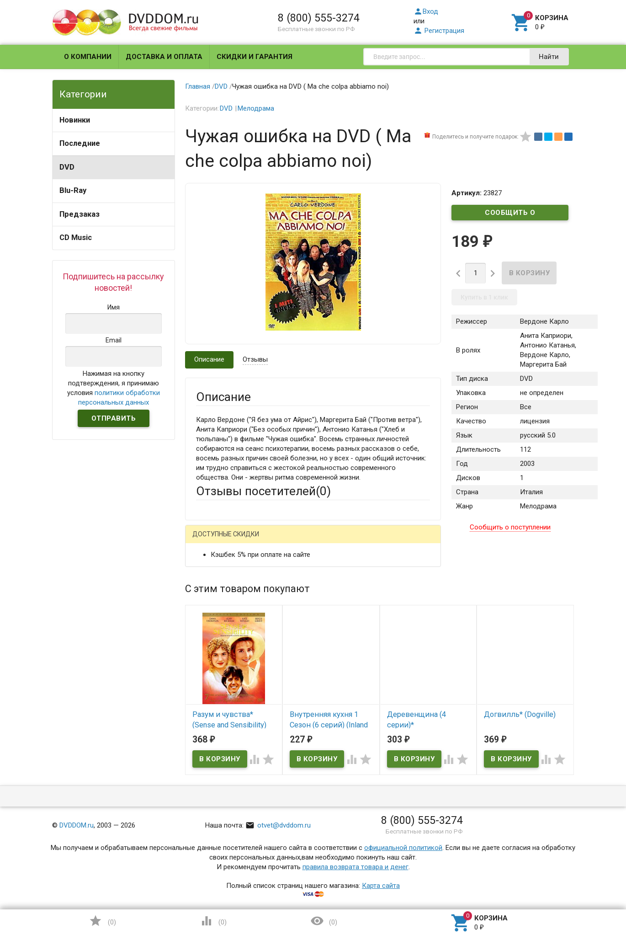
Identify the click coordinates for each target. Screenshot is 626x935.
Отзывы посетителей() (263, 491)
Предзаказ (79, 214)
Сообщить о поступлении (510, 214)
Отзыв (206, 673)
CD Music (75, 237)
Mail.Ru (254, 541)
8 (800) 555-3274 (319, 17)
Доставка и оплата (164, 57)
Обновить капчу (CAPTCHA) (311, 783)
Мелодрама (256, 108)
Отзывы (255, 359)
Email (204, 598)
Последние (79, 143)
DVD (66, 167)
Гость (208, 540)
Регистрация (439, 31)
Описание (209, 359)
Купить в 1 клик (484, 297)
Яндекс (367, 541)
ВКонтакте (310, 541)
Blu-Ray (72, 190)
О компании (87, 57)
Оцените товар (219, 658)
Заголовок (213, 633)
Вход (426, 11)
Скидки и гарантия (254, 57)
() (102, 921)
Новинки (74, 120)
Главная (197, 86)
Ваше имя (211, 573)
